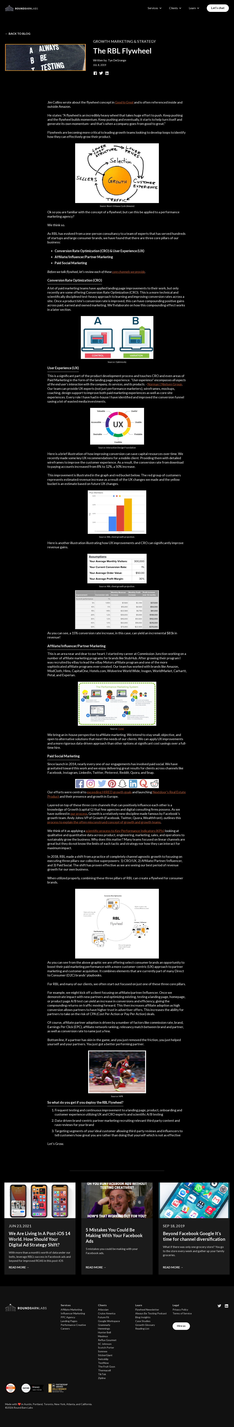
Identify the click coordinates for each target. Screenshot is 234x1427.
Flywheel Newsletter (147, 1309)
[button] (155, 8)
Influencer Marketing (73, 1313)
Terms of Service (182, 1313)
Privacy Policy (180, 1309)
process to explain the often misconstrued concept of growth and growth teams (104, 822)
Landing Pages (69, 1321)
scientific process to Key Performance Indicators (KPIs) (125, 831)
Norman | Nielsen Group (164, 384)
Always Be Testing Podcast (151, 1313)
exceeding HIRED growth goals (109, 792)
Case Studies (142, 1321)
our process (78, 814)
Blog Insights (142, 1317)
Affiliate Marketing (71, 1309)
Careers (65, 1328)
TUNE (121, 728)
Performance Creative (73, 1324)
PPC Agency (68, 1317)
